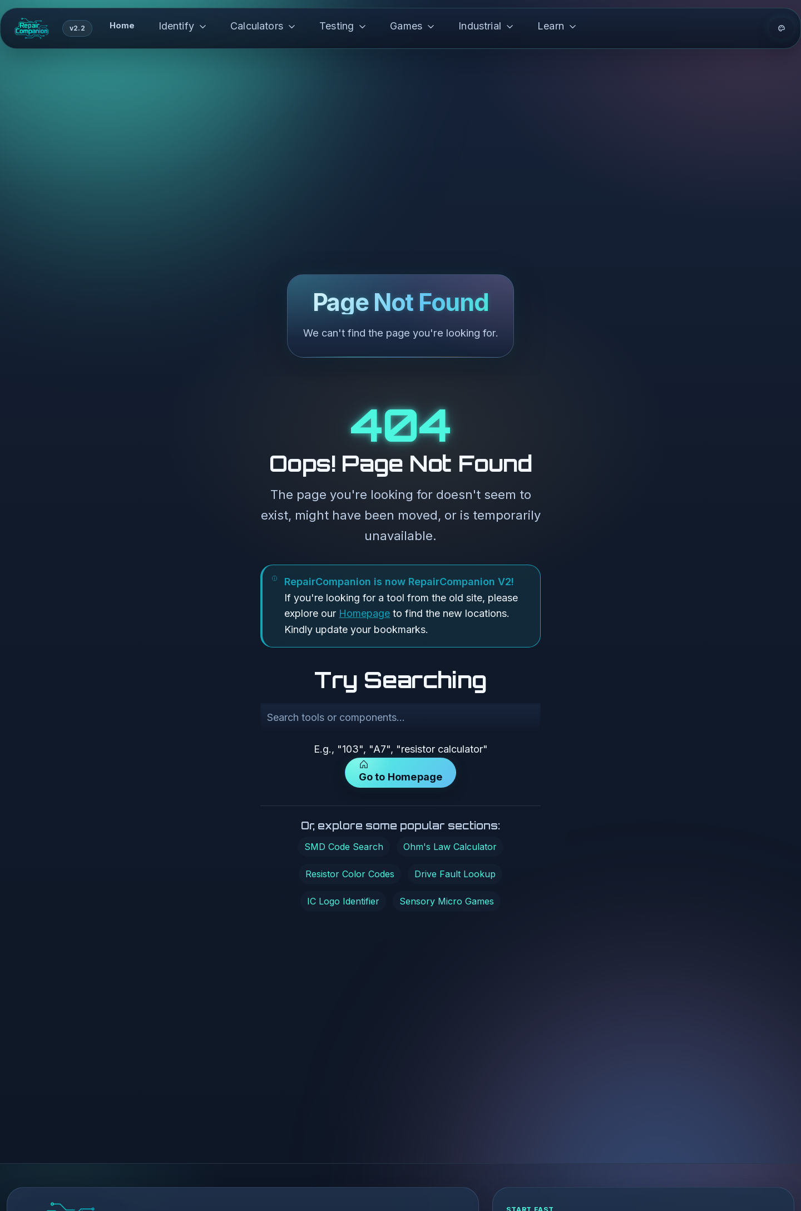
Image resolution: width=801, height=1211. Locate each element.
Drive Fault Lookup (455, 873)
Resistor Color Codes (349, 873)
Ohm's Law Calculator (450, 846)
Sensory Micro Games (446, 901)
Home (122, 26)
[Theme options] (781, 28)
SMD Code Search (343, 846)
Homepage (364, 613)
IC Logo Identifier (343, 901)
